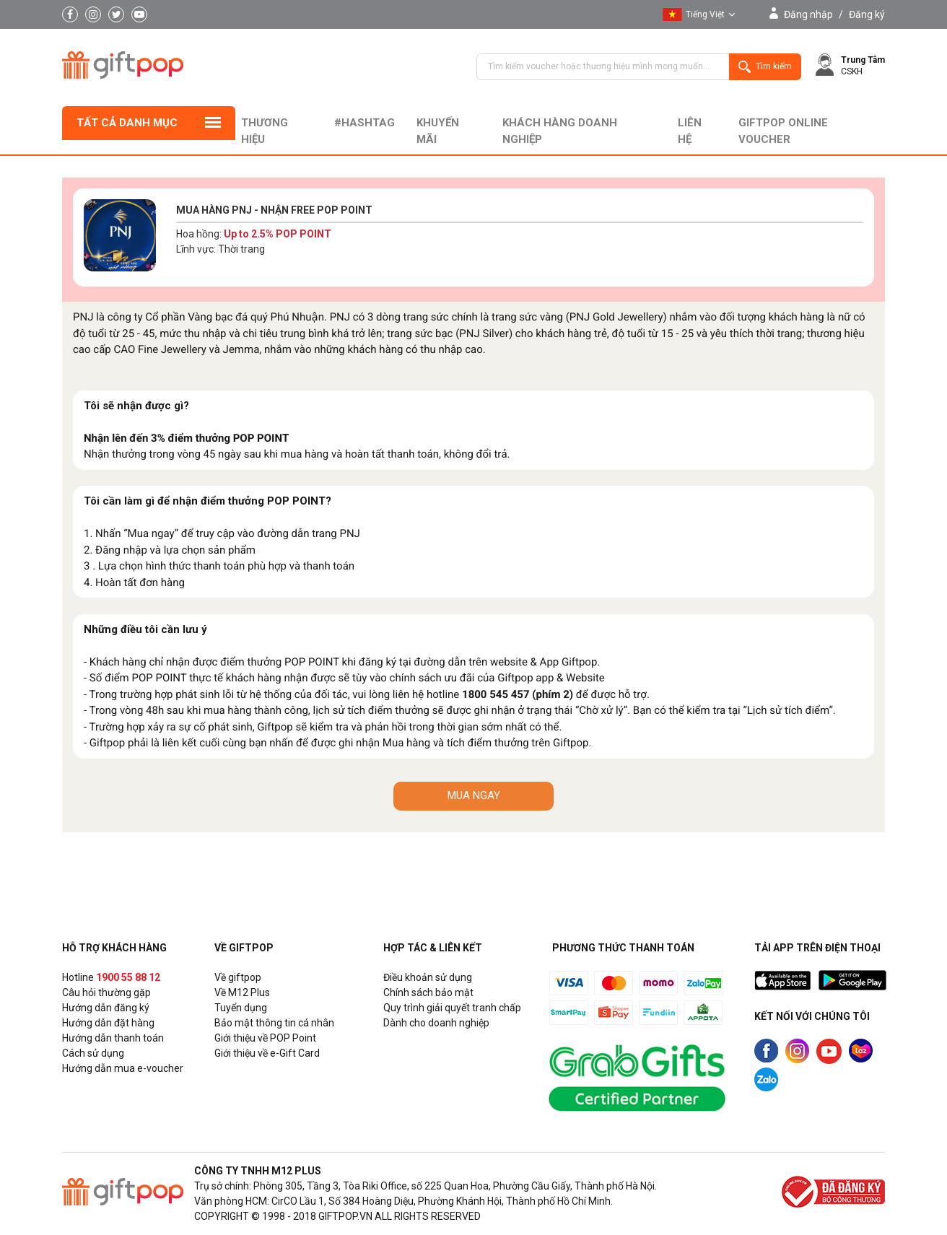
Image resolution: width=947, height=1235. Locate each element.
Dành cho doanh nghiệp (436, 1023)
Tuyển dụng (240, 1007)
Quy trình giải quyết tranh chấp (452, 1007)
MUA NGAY (474, 795)
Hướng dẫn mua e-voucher (122, 1068)
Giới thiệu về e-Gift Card (267, 1053)
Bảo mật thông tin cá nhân (274, 1023)
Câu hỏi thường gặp (106, 992)
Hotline (111, 977)
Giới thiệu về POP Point (265, 1038)
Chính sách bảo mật (428, 992)
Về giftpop (237, 977)
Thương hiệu (264, 131)
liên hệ (690, 131)
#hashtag (364, 122)
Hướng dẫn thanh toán (113, 1038)
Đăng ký (867, 14)
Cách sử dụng (93, 1053)
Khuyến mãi (437, 131)
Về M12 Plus (242, 992)
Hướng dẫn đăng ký (105, 1007)
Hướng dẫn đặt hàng (108, 1023)
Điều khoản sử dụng (427, 977)
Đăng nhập (808, 14)
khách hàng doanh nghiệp (559, 131)
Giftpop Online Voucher (783, 131)
